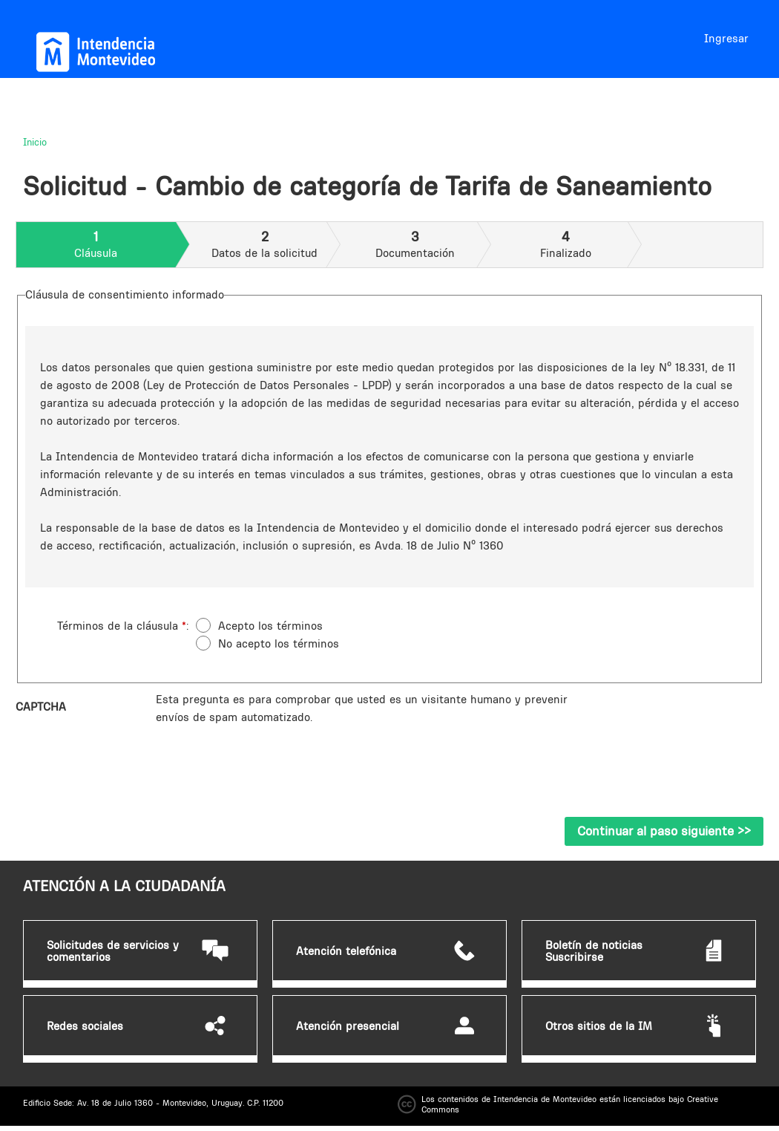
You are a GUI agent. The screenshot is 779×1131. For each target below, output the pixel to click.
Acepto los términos (270, 626)
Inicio (35, 142)
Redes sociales (85, 1026)
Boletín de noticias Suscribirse (593, 951)
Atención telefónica (346, 951)
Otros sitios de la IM (598, 1026)
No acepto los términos (278, 643)
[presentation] (268, 755)
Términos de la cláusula (121, 626)
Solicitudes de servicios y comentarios (113, 951)
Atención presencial (347, 1026)
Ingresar (726, 38)
